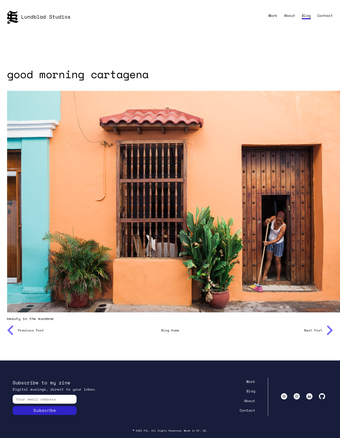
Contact (325, 15)
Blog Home (170, 330)
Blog (306, 15)
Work (273, 15)
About (289, 15)
